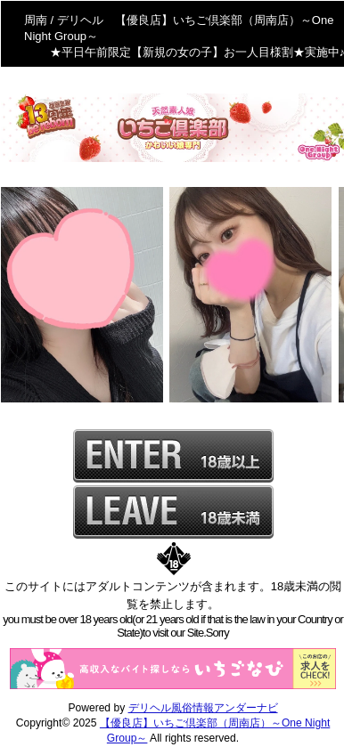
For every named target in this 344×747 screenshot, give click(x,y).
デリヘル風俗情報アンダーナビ (203, 708)
